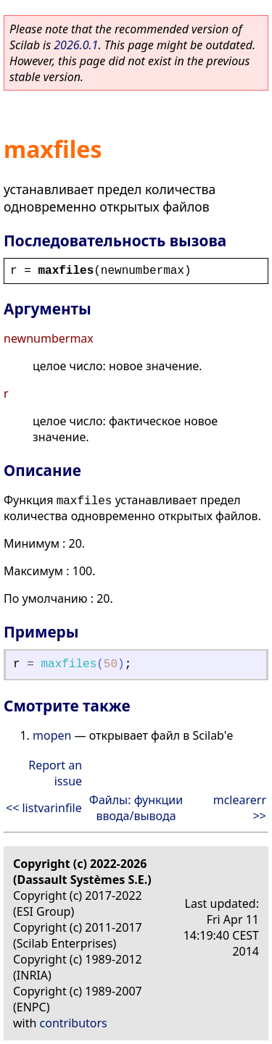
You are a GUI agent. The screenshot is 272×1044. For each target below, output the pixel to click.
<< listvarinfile (44, 808)
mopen (52, 735)
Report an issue (55, 773)
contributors (73, 1023)
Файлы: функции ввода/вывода (136, 808)
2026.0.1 (76, 45)
